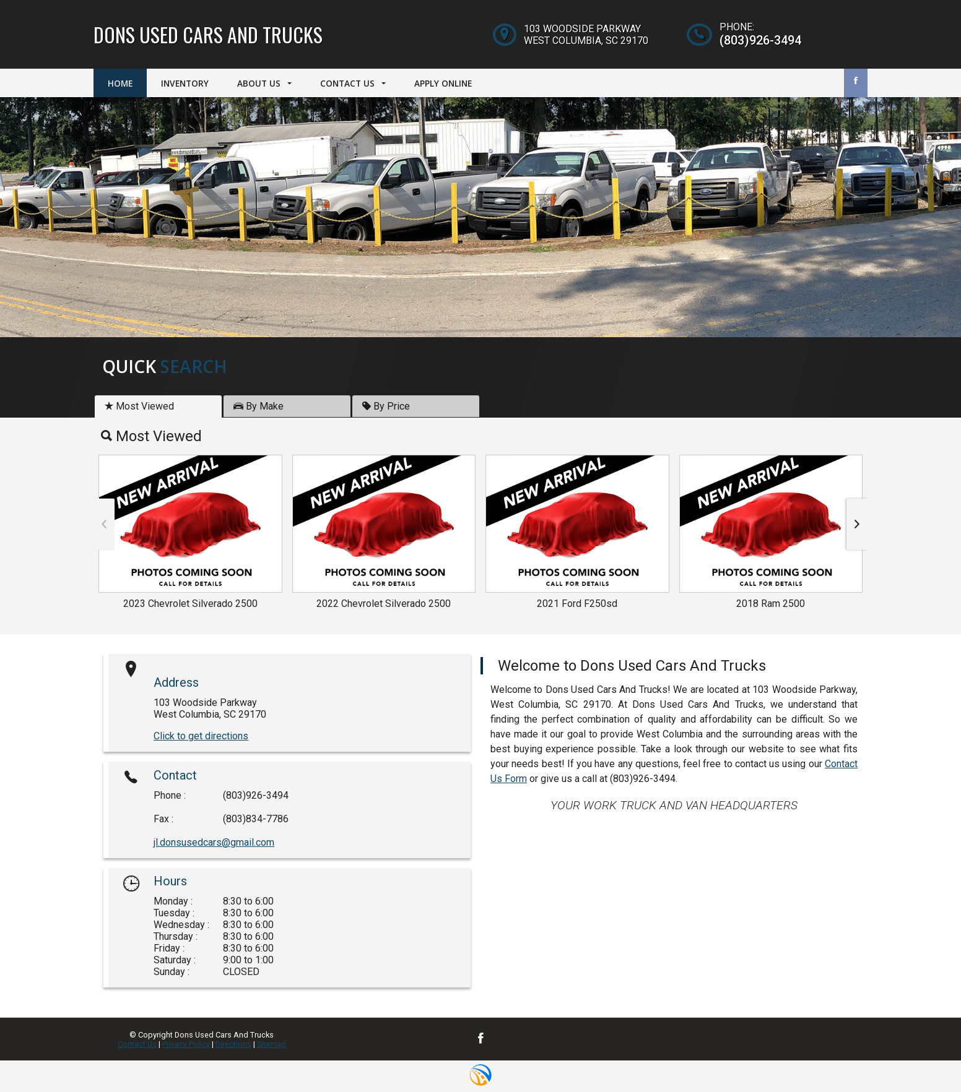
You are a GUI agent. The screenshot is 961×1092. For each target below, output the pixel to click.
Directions (233, 1044)
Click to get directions (201, 736)
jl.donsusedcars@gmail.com (214, 842)
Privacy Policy (186, 1044)
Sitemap (271, 1044)
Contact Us (137, 1044)
